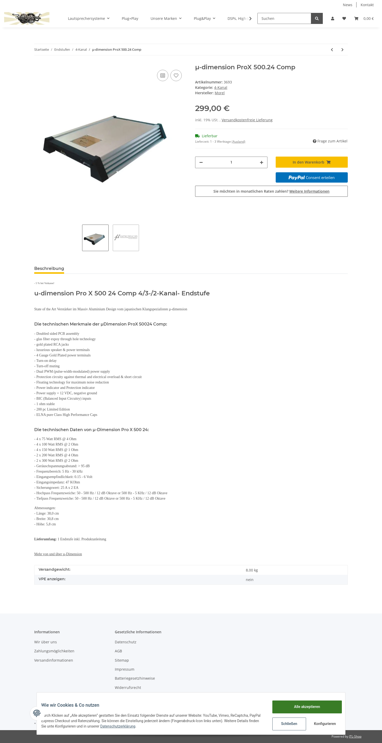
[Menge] (231, 162)
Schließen (285, 724)
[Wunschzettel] (344, 18)
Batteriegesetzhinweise (135, 678)
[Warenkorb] (364, 18)
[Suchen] (284, 18)
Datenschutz (125, 641)
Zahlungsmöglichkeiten (54, 650)
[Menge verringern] (201, 162)
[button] (332, 18)
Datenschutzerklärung (144, 726)
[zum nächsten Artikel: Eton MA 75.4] (342, 49)
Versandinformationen (53, 660)
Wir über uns (45, 641)
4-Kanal (220, 87)
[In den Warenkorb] (312, 162)
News (347, 4)
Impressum (124, 669)
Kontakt (367, 4)
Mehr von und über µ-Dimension (58, 554)
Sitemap (122, 660)
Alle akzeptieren (303, 707)
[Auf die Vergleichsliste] (162, 75)
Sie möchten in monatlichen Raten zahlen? (271, 191)
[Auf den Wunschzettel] (176, 75)
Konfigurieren (322, 724)
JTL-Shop (355, 736)
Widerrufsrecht (128, 687)
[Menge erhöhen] (261, 162)
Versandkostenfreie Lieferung (247, 119)
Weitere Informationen (309, 191)
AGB (118, 650)
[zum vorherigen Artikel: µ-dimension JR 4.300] (332, 49)
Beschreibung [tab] (49, 268)
